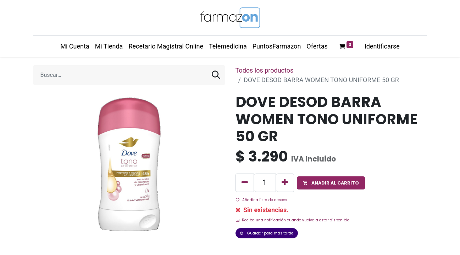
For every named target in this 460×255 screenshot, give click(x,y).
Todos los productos (264, 70)
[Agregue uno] (285, 183)
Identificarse (382, 46)
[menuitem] (74, 46)
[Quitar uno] (244, 183)
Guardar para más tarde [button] (266, 233)
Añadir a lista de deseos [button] (261, 200)
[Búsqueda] (216, 75)
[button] (331, 182)
